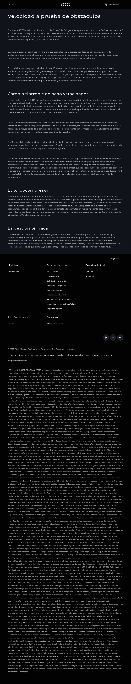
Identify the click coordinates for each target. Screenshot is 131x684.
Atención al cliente (55, 324)
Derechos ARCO (92, 355)
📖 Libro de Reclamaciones (59, 299)
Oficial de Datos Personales (30, 355)
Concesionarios (53, 276)
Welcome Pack (107, 355)
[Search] (120, 5)
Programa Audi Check (56, 295)
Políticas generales (74, 355)
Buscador (12, 324)
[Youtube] (120, 337)
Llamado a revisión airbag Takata (61, 304)
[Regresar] (117, 258)
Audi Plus (90, 276)
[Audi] (12, 4)
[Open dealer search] (106, 4)
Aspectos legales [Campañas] (54, 309)
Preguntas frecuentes (17, 360)
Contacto (12, 355)
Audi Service (52, 272)
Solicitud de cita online (57, 281)
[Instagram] (113, 337)
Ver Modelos (13, 272)
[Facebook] (106, 337)
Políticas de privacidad (54, 355)
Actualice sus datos (55, 290)
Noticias (89, 272)
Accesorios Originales (56, 285)
